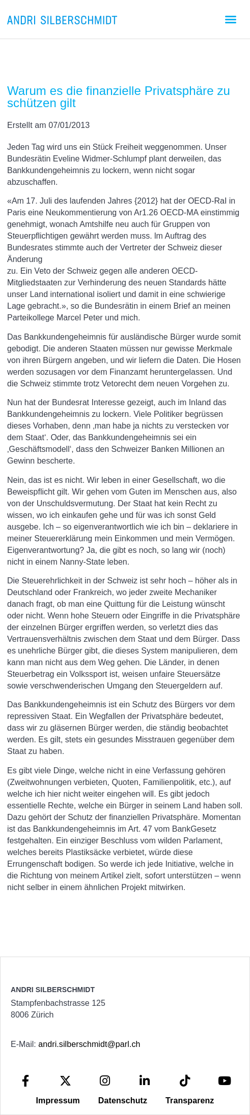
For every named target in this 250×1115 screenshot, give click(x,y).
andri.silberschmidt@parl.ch (89, 1044)
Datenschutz (122, 1100)
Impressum (58, 1100)
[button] (230, 19)
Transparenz (189, 1100)
